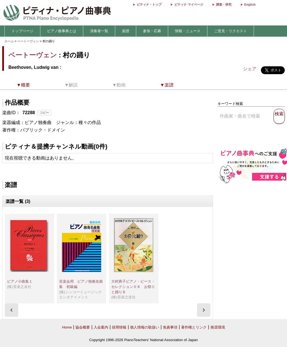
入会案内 (101, 327)
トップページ (22, 31)
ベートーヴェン (28, 41)
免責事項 (170, 327)
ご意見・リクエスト (230, 31)
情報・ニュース (187, 31)
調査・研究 (224, 4)
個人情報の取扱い (144, 327)
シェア (249, 68)
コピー (44, 112)
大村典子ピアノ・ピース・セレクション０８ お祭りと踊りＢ (133, 286)
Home (67, 327)
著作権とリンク (194, 327)
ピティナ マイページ (188, 4)
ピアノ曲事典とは (61, 31)
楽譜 (125, 31)
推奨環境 (217, 327)
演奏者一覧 (99, 31)
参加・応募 (152, 31)
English (250, 4)
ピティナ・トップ (149, 4)
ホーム (9, 41)
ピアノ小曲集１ (20, 281)
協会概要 (82, 327)
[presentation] (11, 310)
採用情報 (119, 327)
